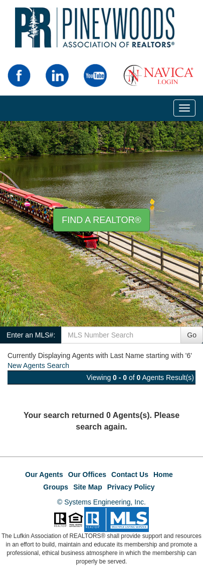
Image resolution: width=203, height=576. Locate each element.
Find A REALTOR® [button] (101, 220)
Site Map (87, 487)
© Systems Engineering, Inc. (101, 502)
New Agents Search (38, 366)
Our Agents (44, 474)
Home (163, 474)
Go (191, 335)
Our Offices (87, 474)
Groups (55, 487)
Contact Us (129, 474)
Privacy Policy (131, 487)
